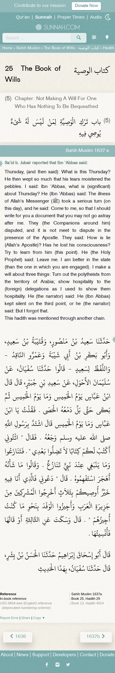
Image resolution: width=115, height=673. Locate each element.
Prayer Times (70, 17)
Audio (96, 17)
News (23, 655)
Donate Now (86, 6)
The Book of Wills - (71, 48)
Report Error (9, 618)
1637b (96, 637)
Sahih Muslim (28, 48)
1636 (17, 637)
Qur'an (23, 17)
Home (7, 48)
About (7, 655)
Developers (64, 655)
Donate (107, 655)
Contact (88, 655)
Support (40, 655)
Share (25, 618)
